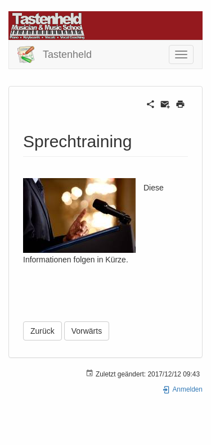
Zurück (42, 330)
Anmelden (182, 389)
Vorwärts (86, 330)
